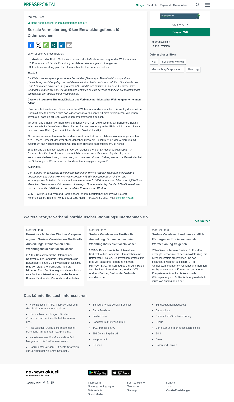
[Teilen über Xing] (54, 45)
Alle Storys (180, 24)
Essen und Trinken (166, 345)
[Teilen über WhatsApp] (46, 45)
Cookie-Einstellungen (178, 390)
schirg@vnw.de (125, 197)
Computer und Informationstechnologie (178, 327)
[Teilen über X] (38, 45)
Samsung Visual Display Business (112, 304)
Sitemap (132, 390)
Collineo (97, 345)
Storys (140, 5)
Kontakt (170, 382)
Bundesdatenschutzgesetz (171, 304)
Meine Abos (180, 5)
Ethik (158, 333)
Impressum (94, 382)
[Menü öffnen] (207, 5)
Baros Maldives (101, 310)
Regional (165, 5)
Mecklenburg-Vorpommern (167, 69)
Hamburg (193, 69)
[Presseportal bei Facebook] (43, 383)
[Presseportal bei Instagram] (51, 382)
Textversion (133, 386)
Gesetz (160, 339)
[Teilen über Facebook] (31, 45)
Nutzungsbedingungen (101, 386)
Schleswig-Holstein (173, 61)
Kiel (154, 61)
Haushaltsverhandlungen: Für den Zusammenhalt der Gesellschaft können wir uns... (51, 318)
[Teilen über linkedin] (62, 45)
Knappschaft (100, 339)
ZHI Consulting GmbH (105, 333)
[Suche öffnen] (198, 5)
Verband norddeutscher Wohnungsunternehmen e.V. (58, 23)
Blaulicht (152, 5)
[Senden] (69, 45)
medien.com (100, 316)
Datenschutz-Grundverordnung (173, 316)
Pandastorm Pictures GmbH (109, 322)
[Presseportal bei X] (47, 383)
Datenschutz (163, 310)
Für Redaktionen (136, 382)
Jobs (169, 386)
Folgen (179, 32)
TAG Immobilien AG (104, 327)
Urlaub (159, 322)
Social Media (95, 394)
